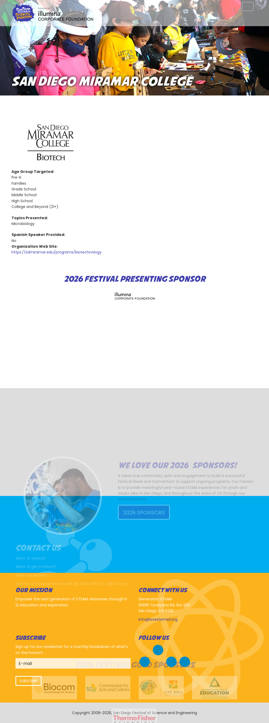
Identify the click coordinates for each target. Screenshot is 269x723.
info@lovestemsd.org (157, 619)
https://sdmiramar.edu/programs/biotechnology (57, 252)
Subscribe (28, 681)
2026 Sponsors (144, 536)
